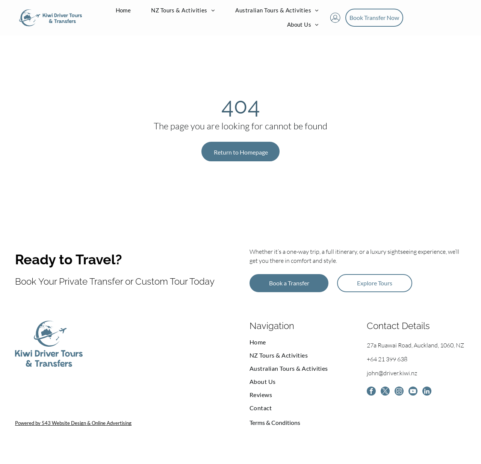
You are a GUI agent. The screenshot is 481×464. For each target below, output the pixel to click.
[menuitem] (123, 15)
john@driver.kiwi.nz (392, 381)
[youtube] (418, 400)
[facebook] (372, 400)
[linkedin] (433, 400)
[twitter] (387, 400)
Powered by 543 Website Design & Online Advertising (73, 431)
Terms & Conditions (275, 430)
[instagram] (403, 400)
